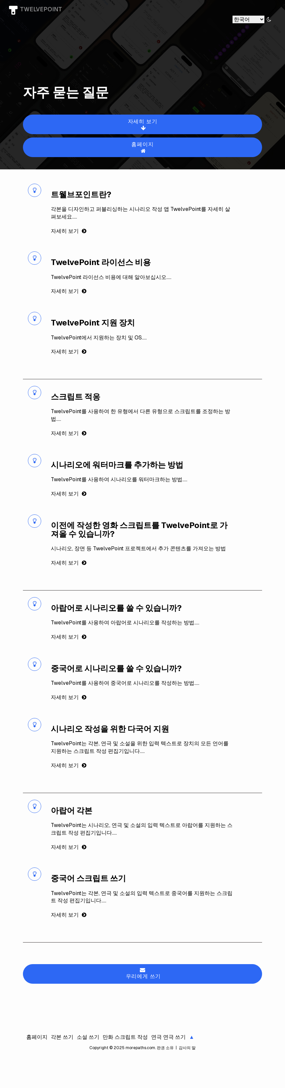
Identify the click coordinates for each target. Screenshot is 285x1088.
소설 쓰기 (88, 1037)
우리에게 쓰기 (143, 973)
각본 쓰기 (62, 1037)
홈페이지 (143, 147)
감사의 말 (187, 1047)
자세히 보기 (143, 124)
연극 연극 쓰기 (168, 1037)
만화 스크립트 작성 (125, 1037)
